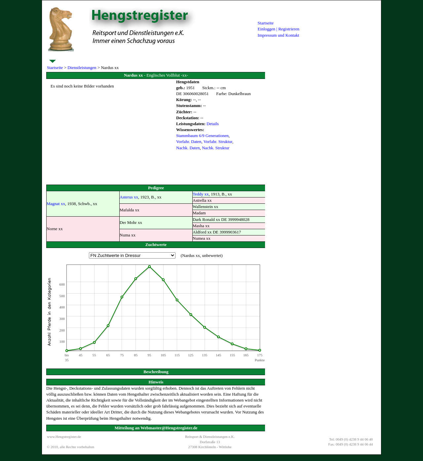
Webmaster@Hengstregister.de (168, 427)
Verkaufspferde (237, 56)
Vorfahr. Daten (188, 141)
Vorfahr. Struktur (218, 141)
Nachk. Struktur (215, 147)
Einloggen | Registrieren (278, 28)
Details (213, 123)
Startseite (266, 22)
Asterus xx (129, 197)
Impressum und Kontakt (278, 35)
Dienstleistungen (62, 56)
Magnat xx (56, 203)
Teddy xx (201, 194)
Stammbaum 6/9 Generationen (202, 135)
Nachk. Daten (188, 147)
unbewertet (211, 255)
